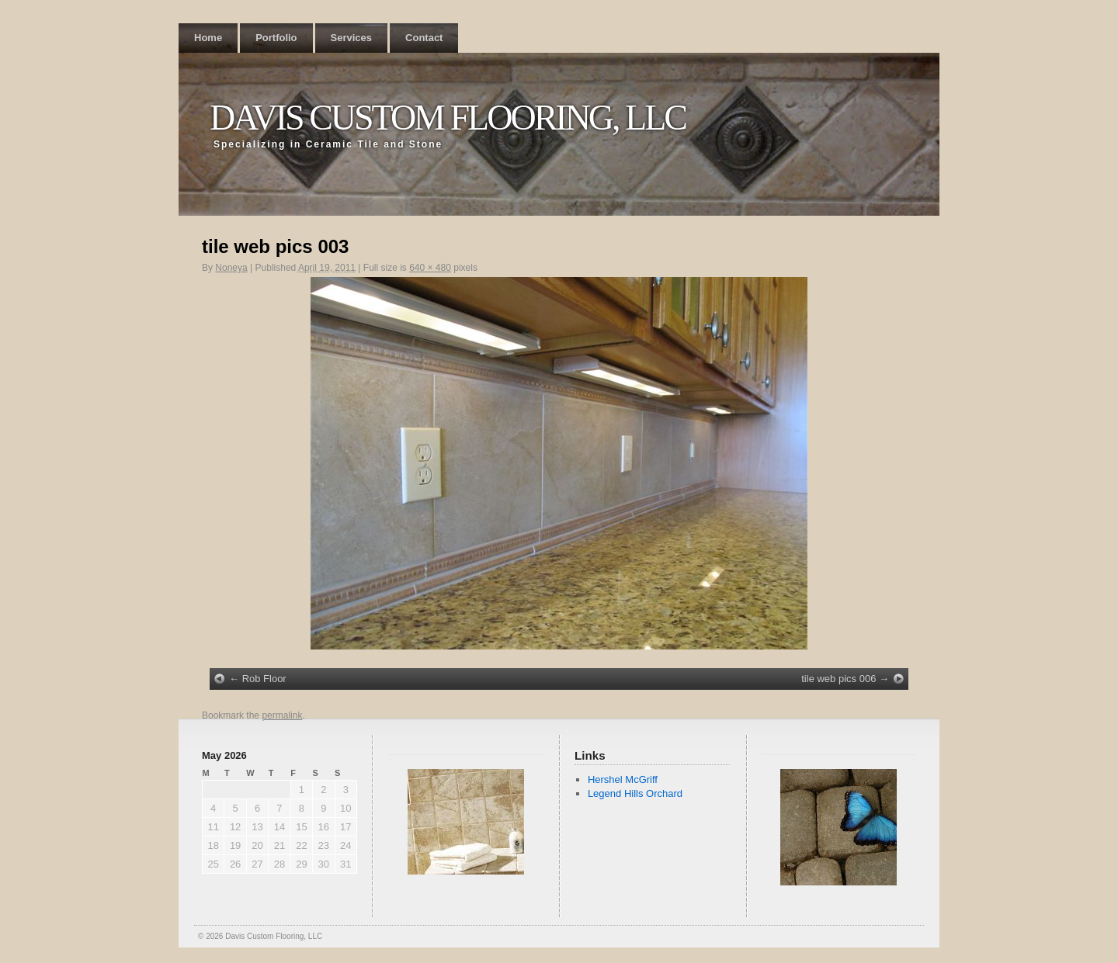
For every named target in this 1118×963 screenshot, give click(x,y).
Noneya (231, 267)
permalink (282, 715)
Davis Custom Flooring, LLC (448, 117)
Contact (424, 37)
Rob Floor (264, 678)
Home (208, 37)
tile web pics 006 (838, 678)
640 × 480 (430, 267)
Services (352, 37)
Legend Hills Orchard (635, 793)
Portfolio (276, 37)
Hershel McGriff (623, 779)
